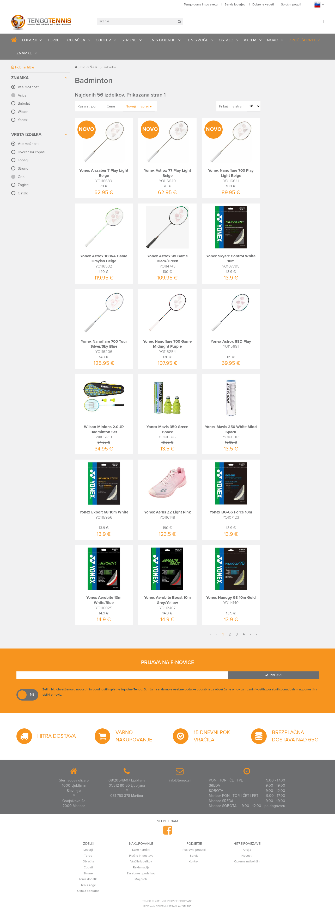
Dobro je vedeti (263, 4)
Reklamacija (141, 867)
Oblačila (88, 861)
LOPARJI (29, 40)
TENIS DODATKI (161, 40)
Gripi (21, 177)
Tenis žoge (88, 885)
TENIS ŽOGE (197, 40)
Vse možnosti (28, 87)
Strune (23, 168)
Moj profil (141, 879)
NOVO (272, 40)
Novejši (138, 106)
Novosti (246, 855)
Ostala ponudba (88, 891)
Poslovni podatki (194, 849)
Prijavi (273, 675)
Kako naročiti (141, 849)
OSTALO (226, 40)
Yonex (23, 120)
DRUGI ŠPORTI (302, 40)
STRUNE (129, 40)
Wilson (23, 112)
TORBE (53, 40)
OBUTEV (103, 40)
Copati (88, 867)
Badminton (109, 67)
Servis (194, 855)
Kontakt (194, 861)
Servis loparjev (235, 4)
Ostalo (23, 193)
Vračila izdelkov (141, 861)
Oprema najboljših (247, 861)
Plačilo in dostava (141, 855)
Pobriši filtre (22, 67)
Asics (22, 95)
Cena (111, 106)
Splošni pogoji (291, 4)
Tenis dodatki (88, 879)
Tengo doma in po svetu (201, 4)
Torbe (88, 855)
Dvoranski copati (31, 152)
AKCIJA (250, 40)
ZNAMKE (24, 53)
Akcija (247, 849)
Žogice (23, 185)
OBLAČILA (76, 40)
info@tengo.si (180, 780)
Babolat (24, 103)
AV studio (185, 906)
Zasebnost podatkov (141, 873)
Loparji (23, 160)
